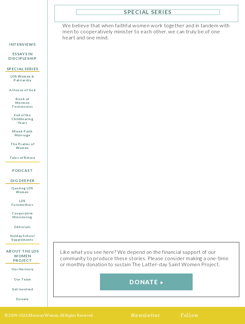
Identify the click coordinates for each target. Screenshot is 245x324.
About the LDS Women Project (22, 256)
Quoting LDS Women (22, 190)
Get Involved (22, 289)
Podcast (22, 170)
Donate (22, 299)
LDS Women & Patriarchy (22, 78)
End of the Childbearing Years (22, 119)
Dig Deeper (22, 181)
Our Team (22, 279)
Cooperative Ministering (22, 215)
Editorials (22, 227)
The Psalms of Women (22, 146)
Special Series (22, 69)
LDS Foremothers (22, 202)
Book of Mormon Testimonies (22, 102)
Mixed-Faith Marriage (22, 133)
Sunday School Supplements (22, 237)
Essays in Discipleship (22, 56)
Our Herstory (22, 269)
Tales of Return (23, 157)
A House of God (22, 90)
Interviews (22, 44)
